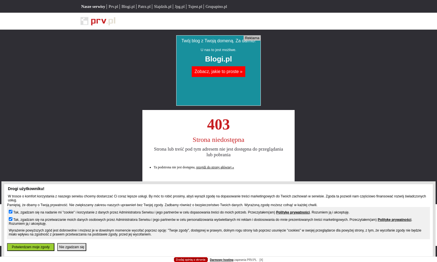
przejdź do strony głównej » (215, 167)
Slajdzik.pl (162, 6)
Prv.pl (113, 6)
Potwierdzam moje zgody (31, 247)
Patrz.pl (144, 6)
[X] (261, 259)
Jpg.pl (180, 6)
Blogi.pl (128, 6)
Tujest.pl (195, 6)
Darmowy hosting (221, 259)
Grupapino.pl (216, 6)
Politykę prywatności (293, 212)
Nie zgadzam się (71, 247)
